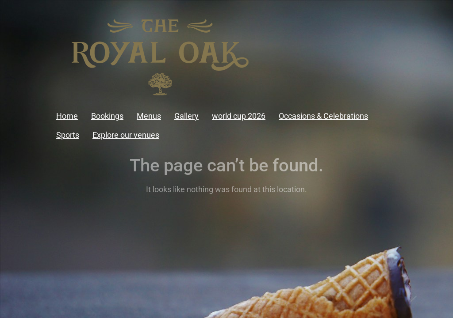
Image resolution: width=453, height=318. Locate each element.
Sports (67, 135)
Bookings (107, 116)
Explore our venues (125, 135)
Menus (149, 116)
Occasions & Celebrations (323, 116)
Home (67, 116)
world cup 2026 (238, 116)
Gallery (186, 116)
